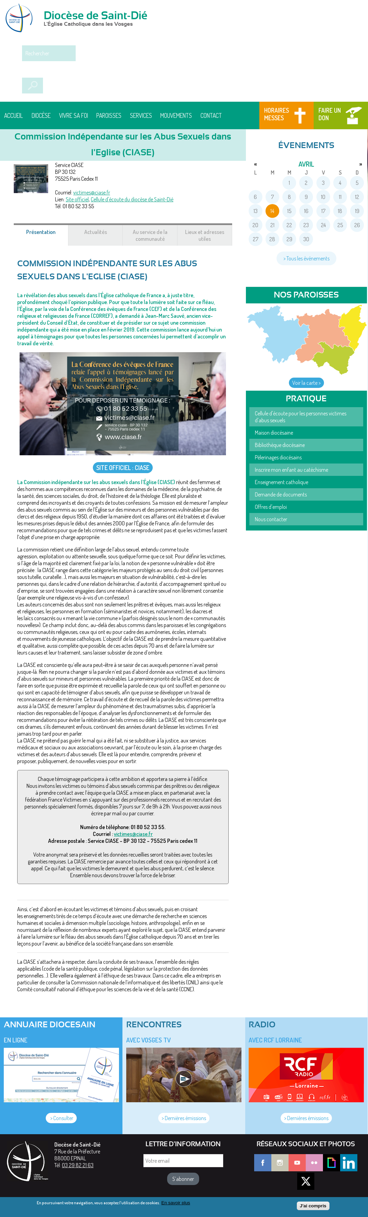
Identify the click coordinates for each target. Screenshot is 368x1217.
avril (306, 163)
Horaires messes (276, 114)
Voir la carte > (306, 382)
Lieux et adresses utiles (204, 235)
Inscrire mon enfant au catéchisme (291, 469)
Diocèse (41, 115)
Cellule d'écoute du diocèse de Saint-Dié (132, 199)
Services (141, 115)
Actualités (95, 231)
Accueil (13, 115)
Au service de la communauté (150, 235)
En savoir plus (175, 1204)
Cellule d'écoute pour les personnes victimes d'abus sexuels (300, 417)
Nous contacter (271, 519)
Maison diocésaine (274, 432)
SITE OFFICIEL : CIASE (122, 467)
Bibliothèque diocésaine (280, 445)
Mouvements (176, 115)
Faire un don (329, 114)
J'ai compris (313, 1207)
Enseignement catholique (281, 482)
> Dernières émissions (184, 1118)
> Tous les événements (306, 258)
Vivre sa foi (73, 115)
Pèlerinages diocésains (278, 457)
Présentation (47, 235)
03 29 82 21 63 (78, 1165)
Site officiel (77, 199)
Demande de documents (281, 494)
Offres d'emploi (271, 506)
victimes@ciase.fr (91, 192)
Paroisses (108, 115)
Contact (211, 115)
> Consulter (61, 1118)
